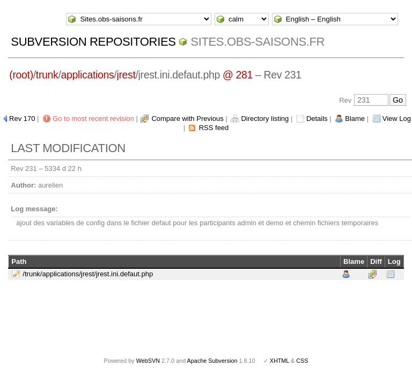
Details (317, 118)
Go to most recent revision (93, 118)
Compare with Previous (187, 118)
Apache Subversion (212, 360)
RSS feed (214, 128)
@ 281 (238, 75)
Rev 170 (22, 118)
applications (87, 75)
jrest (125, 75)
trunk (47, 75)
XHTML (279, 360)
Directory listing (265, 118)
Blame (355, 118)
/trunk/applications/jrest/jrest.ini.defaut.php (88, 274)
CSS (302, 360)
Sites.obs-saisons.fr (257, 41)
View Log (396, 118)
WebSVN (148, 360)
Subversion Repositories (93, 41)
